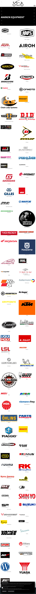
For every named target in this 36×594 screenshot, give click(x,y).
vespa (1, 36)
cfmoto (1, 1)
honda (1, 8)
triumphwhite (1, 33)
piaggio (1, 20)
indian (1, 14)
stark (1, 27)
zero (1, 39)
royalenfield (1, 23)
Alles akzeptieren (11, 591)
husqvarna (1, 11)
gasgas (1, 5)
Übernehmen (4, 591)
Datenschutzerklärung (27, 589)
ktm (1, 17)
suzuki (1, 30)
